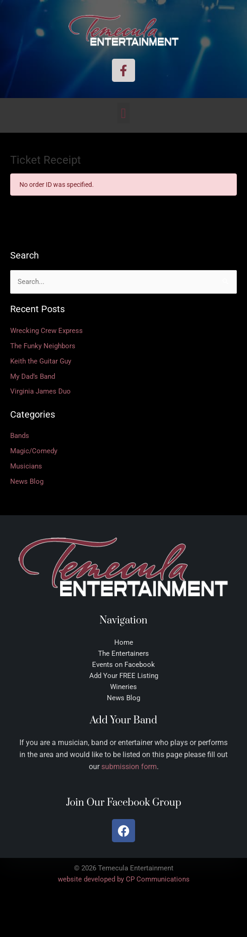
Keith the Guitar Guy (40, 361)
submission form (129, 766)
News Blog (26, 481)
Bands (19, 436)
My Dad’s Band (32, 376)
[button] (123, 113)
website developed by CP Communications (124, 879)
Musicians (26, 466)
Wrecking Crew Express (46, 331)
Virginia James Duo (40, 391)
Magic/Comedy (33, 451)
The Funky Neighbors (42, 346)
